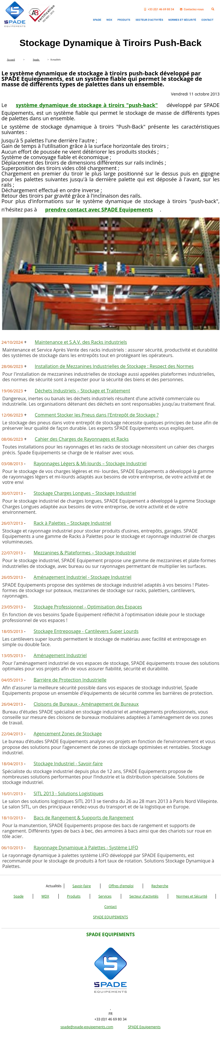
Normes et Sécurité (191, 896)
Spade (19, 896)
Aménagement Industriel (60, 655)
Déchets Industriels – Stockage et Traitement (82, 391)
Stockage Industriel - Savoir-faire (68, 763)
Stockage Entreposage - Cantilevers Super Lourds (86, 631)
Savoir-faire (82, 886)
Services (104, 896)
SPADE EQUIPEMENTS (110, 917)
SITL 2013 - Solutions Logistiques (68, 793)
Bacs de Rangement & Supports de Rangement (84, 817)
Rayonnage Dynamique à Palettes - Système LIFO (86, 847)
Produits (74, 896)
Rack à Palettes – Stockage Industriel (72, 523)
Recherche (159, 886)
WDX (45, 896)
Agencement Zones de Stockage (68, 733)
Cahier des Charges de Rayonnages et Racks (82, 439)
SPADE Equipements (144, 1026)
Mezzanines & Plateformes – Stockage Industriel (85, 552)
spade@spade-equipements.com (86, 1026)
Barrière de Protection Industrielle (70, 680)
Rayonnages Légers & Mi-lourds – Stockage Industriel (90, 463)
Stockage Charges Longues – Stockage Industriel (85, 493)
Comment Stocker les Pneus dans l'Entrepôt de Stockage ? (97, 415)
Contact (110, 906)
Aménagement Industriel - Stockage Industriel (83, 577)
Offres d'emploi (121, 886)
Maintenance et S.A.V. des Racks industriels (81, 342)
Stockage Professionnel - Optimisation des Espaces (88, 607)
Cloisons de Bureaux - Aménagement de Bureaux (86, 704)
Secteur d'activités (144, 896)
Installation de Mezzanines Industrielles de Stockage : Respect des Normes (114, 366)
